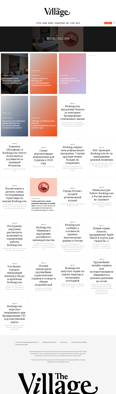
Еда (67, 23)
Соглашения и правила (79, 342)
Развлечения (60, 23)
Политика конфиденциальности (27, 342)
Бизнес (51, 23)
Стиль (72, 23)
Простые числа (35, 198)
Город (38, 23)
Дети (78, 23)
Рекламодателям (21, 344)
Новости (72, 103)
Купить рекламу (92, 55)
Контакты (63, 342)
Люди (44, 23)
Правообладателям (49, 342)
